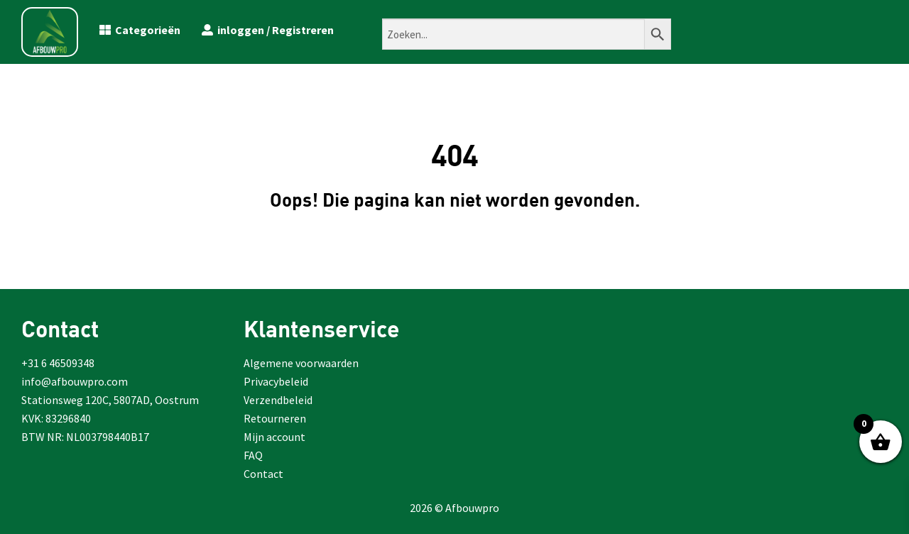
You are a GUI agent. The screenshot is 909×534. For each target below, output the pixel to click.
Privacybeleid (276, 381)
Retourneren (275, 418)
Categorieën (139, 30)
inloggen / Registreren (268, 30)
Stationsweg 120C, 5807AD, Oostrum (110, 400)
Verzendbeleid (278, 400)
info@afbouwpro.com (74, 381)
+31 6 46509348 (57, 363)
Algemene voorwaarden (301, 363)
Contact (263, 474)
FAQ (253, 455)
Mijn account (274, 437)
